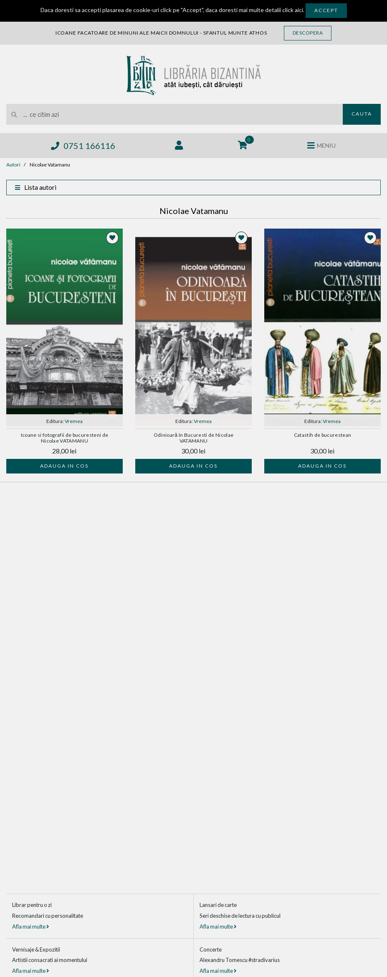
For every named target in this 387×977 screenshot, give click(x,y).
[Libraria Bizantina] (193, 73)
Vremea (74, 421)
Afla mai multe (30, 926)
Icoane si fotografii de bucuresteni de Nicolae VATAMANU (65, 438)
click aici (292, 9)
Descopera (308, 33)
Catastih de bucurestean (323, 435)
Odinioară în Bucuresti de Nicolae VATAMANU (194, 438)
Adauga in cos (64, 466)
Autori (13, 164)
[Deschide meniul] (321, 145)
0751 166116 (83, 146)
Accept (326, 10)
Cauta (362, 114)
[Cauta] (14, 114)
